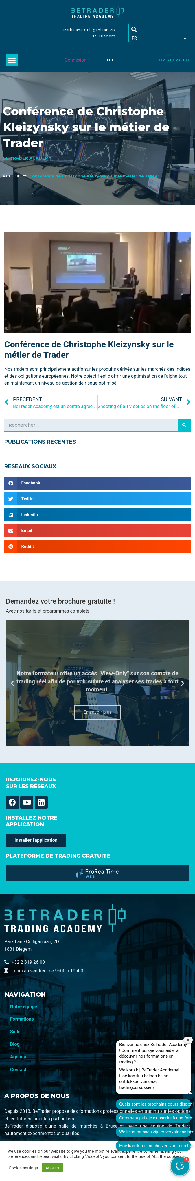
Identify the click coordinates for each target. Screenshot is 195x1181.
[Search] (184, 425)
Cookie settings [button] (23, 1168)
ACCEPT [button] (53, 1168)
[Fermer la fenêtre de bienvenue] (188, 1040)
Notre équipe (23, 1006)
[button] (12, 60)
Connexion (75, 60)
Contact (18, 1069)
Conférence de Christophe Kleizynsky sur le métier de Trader (94, 176)
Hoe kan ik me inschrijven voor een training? (155, 1145)
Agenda (18, 1057)
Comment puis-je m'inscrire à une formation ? (155, 1118)
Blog (15, 1044)
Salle (15, 1031)
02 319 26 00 (174, 60)
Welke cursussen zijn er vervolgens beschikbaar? (155, 1131)
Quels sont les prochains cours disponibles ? (155, 1104)
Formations (22, 1019)
